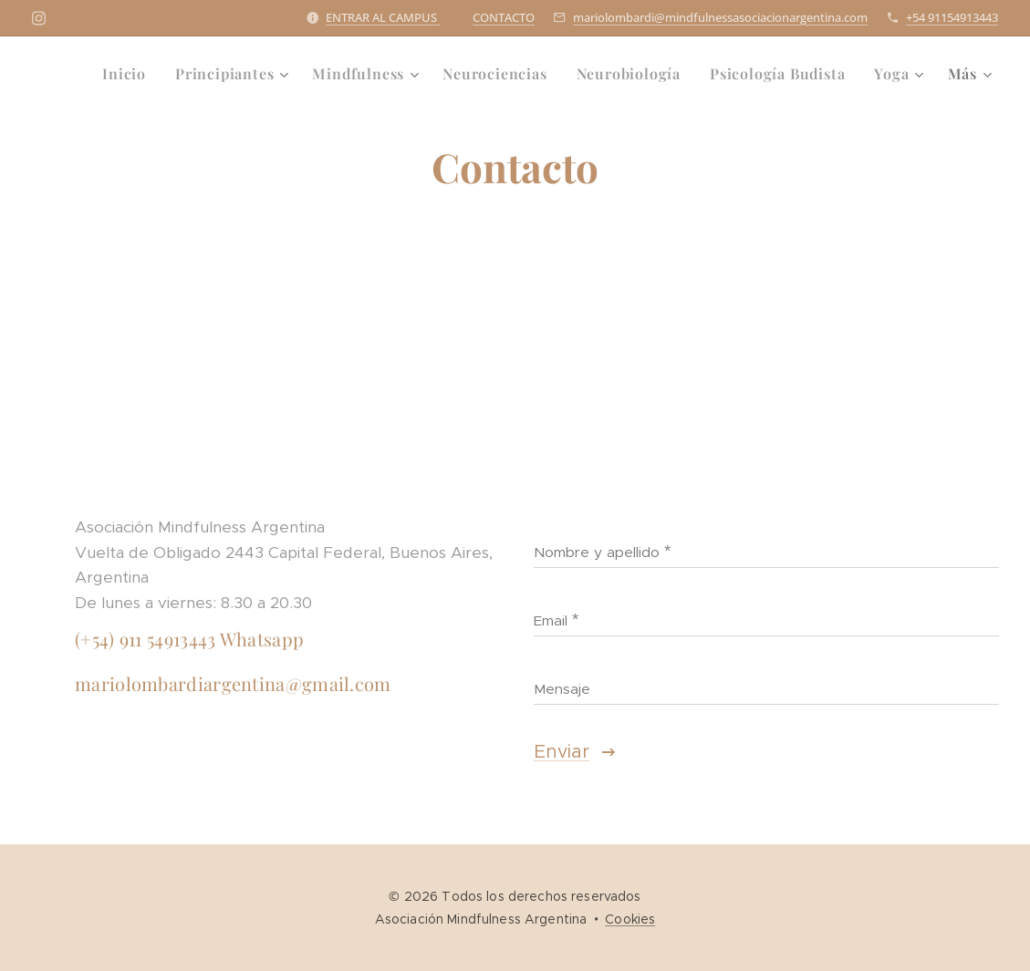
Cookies (630, 919)
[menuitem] (129, 74)
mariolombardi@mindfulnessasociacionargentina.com (720, 17)
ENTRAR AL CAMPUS (383, 17)
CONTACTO (504, 17)
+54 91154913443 (952, 17)
